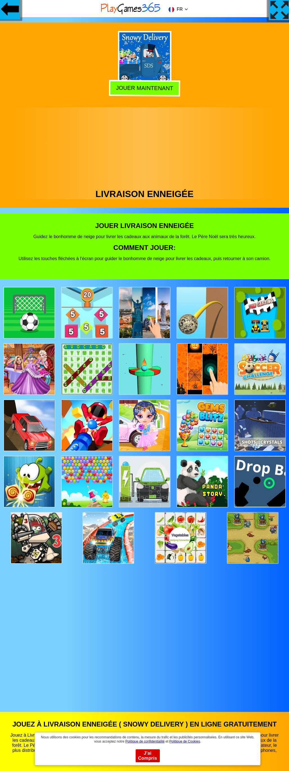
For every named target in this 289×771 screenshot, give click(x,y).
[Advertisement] (144, 146)
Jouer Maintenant (144, 88)
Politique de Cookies (184, 741)
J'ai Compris (147, 756)
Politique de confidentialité (144, 741)
